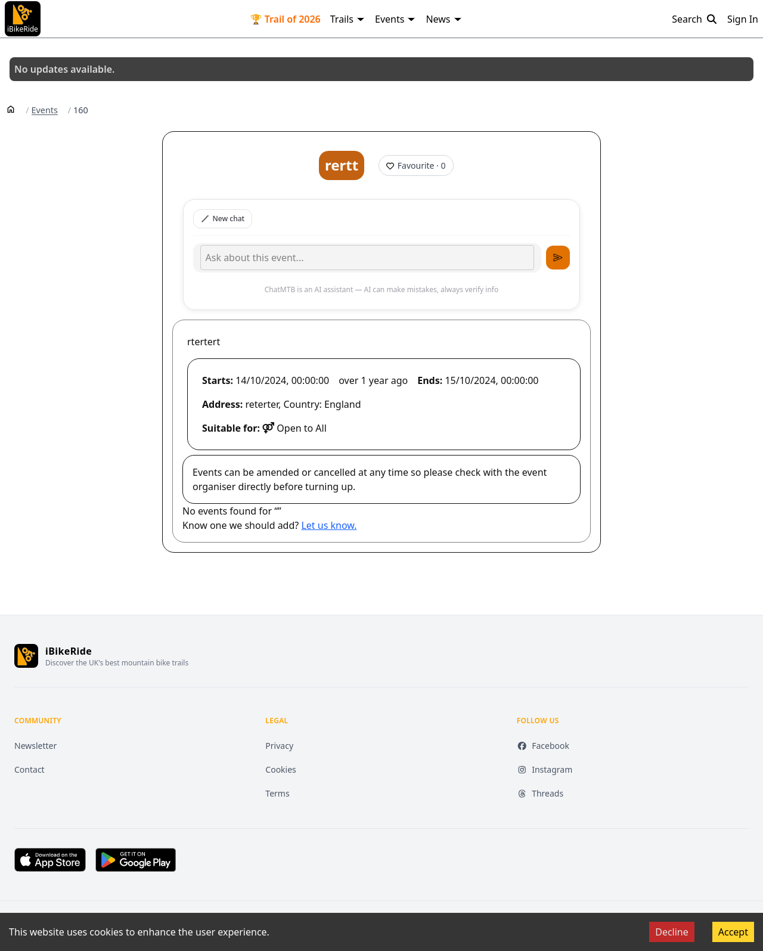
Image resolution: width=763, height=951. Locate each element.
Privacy (279, 745)
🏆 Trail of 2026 (285, 19)
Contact (29, 769)
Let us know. (328, 525)
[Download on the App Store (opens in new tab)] (50, 860)
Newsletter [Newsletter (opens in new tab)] (35, 745)
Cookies (280, 769)
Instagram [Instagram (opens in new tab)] (545, 769)
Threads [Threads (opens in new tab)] (540, 793)
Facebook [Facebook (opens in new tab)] (543, 745)
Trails (347, 19)
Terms (277, 793)
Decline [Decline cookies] (671, 931)
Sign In (742, 19)
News (444, 19)
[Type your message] (367, 257)
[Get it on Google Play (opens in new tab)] (135, 860)
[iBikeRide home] (26, 655)
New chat (223, 218)
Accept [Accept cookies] (733, 931)
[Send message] (558, 257)
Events (395, 19)
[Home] (10, 108)
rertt (341, 165)
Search (695, 19)
